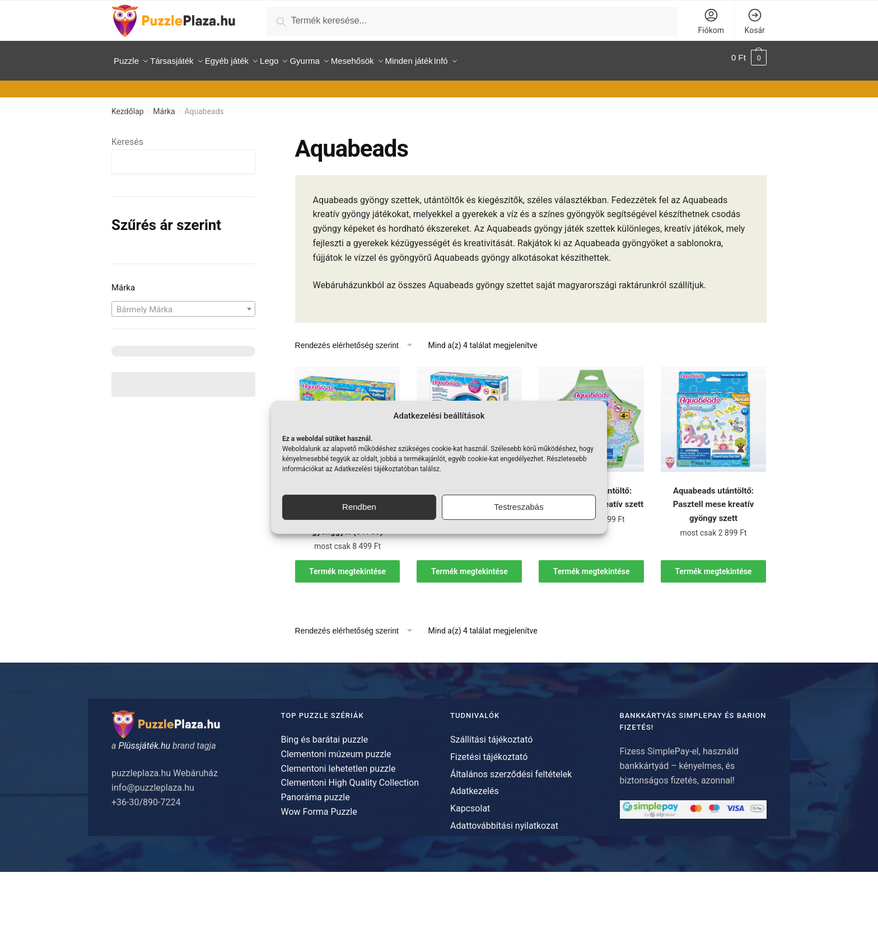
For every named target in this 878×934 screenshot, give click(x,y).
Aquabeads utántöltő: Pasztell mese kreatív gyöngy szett (713, 498)
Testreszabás (518, 506)
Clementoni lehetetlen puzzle (338, 762)
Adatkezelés (474, 785)
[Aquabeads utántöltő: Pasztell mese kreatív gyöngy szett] (713, 413)
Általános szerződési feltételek (511, 767)
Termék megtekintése (347, 564)
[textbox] (183, 303)
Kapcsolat (470, 802)
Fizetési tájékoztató (488, 750)
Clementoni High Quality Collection (350, 776)
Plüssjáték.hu (144, 739)
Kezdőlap (127, 105)
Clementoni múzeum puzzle (336, 748)
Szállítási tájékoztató (491, 733)
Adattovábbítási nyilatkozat (504, 819)
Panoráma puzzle (315, 791)
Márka (164, 105)
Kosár (755, 21)
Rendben (359, 506)
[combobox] (183, 302)
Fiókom (711, 21)
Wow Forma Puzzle (319, 805)
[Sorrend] (358, 339)
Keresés (127, 135)
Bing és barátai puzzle (324, 733)
